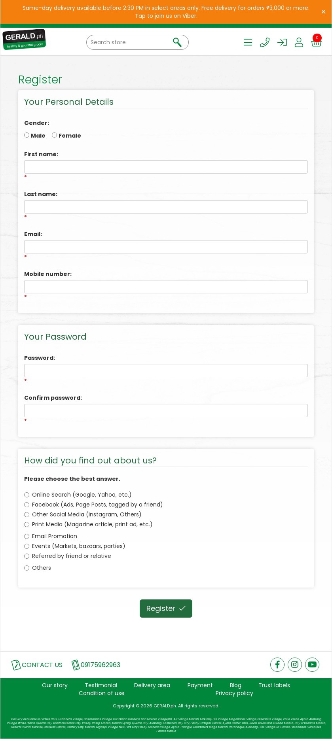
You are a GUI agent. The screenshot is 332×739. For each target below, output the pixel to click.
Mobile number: (48, 274)
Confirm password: (53, 398)
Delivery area (152, 685)
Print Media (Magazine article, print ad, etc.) (88, 524)
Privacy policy (234, 693)
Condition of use (102, 693)
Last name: (40, 194)
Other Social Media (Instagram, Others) (83, 514)
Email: (33, 234)
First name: (41, 154)
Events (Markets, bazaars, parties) (74, 546)
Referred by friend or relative (67, 556)
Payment (200, 685)
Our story (55, 685)
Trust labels (274, 685)
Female (70, 136)
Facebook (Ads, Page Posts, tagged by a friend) (93, 504)
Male (38, 136)
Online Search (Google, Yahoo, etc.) (78, 495)
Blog (235, 685)
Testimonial (101, 685)
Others (37, 568)
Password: (39, 358)
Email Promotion (50, 536)
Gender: (36, 123)
